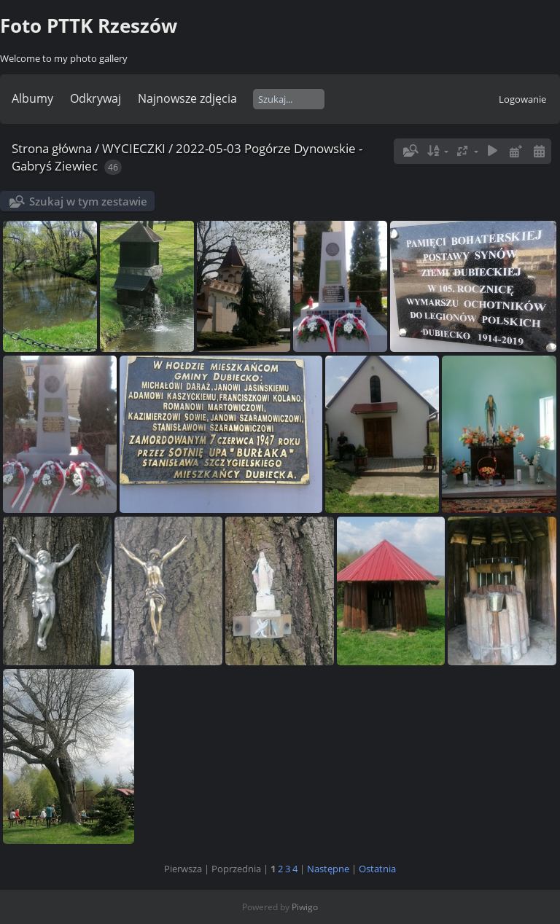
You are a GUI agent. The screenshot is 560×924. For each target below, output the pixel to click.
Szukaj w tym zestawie (88, 201)
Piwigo (305, 907)
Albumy (32, 98)
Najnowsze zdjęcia (187, 98)
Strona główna (52, 148)
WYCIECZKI (134, 148)
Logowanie (522, 99)
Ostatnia (377, 868)
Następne (328, 868)
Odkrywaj (95, 98)
